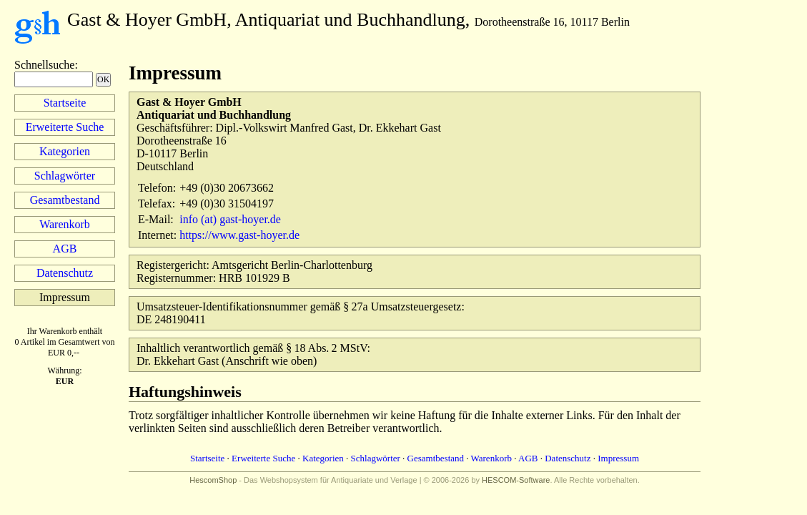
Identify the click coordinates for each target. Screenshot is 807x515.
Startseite (65, 103)
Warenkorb (64, 224)
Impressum (618, 458)
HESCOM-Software (516, 480)
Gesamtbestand (65, 200)
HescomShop (213, 480)
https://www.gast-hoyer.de (239, 235)
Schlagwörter (64, 176)
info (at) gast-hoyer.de (230, 219)
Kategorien (64, 151)
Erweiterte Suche (65, 127)
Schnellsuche (44, 65)
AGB (65, 248)
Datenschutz (64, 273)
